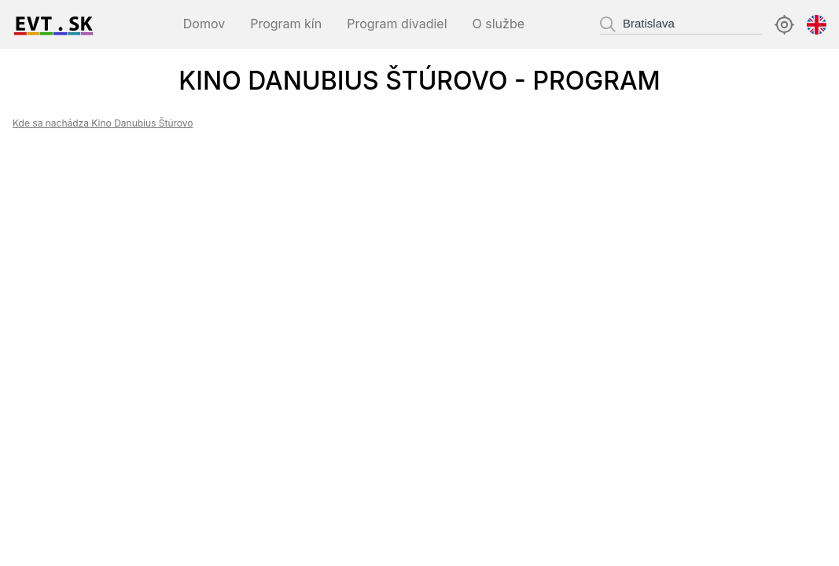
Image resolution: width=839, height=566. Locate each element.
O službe (498, 23)
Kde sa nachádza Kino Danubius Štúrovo (103, 123)
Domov (204, 23)
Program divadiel (397, 23)
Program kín (286, 23)
